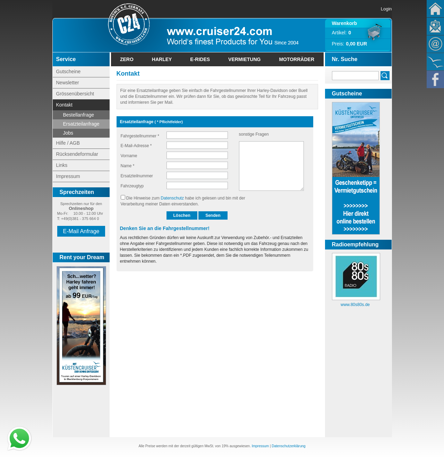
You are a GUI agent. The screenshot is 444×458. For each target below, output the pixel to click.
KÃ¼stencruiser (435, 61)
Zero (127, 59)
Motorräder (296, 59)
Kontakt (435, 44)
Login (386, 9)
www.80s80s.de (355, 304)
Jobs (68, 133)
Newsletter (435, 26)
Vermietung (244, 59)
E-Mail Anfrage (81, 231)
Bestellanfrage (78, 115)
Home (435, 8)
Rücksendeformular (77, 154)
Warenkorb (344, 23)
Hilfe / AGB (68, 143)
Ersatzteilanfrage (81, 124)
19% (225, 446)
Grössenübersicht (75, 93)
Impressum (68, 176)
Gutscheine (68, 71)
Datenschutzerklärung (288, 446)
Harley (162, 59)
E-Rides (200, 59)
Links (62, 165)
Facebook (435, 79)
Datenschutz (172, 198)
